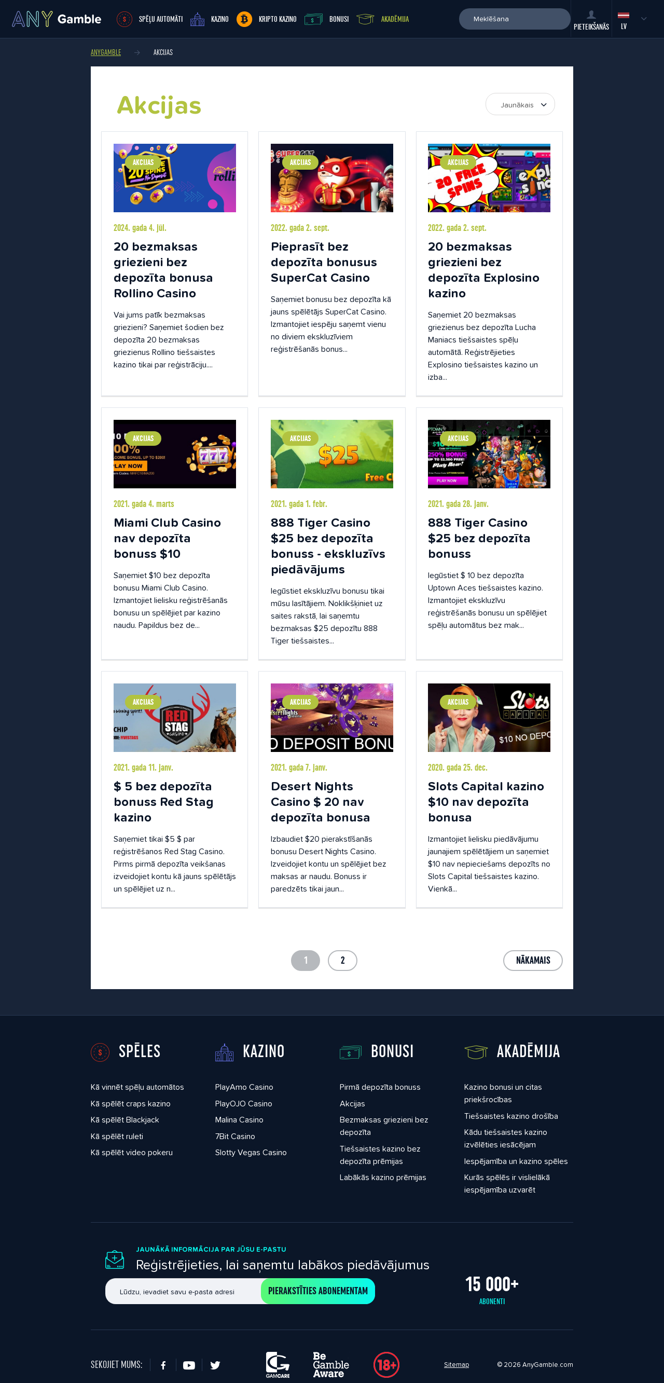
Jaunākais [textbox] (517, 105)
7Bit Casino (235, 1136)
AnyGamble (106, 52)
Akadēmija (382, 19)
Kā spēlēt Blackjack (125, 1120)
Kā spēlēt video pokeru (132, 1152)
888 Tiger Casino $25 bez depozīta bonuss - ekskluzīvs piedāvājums (328, 546)
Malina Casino (239, 1120)
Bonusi (327, 19)
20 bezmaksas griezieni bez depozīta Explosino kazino (484, 269)
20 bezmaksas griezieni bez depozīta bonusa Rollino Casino (163, 269)
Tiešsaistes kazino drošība (511, 1116)
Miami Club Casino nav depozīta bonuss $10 (167, 538)
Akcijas (143, 162)
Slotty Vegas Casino (251, 1152)
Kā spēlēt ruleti (117, 1136)
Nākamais (533, 960)
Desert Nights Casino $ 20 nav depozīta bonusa (320, 801)
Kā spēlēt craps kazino (131, 1103)
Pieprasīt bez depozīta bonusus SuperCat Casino (324, 262)
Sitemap (456, 1364)
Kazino (209, 19)
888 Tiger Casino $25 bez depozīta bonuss (479, 538)
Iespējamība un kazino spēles (516, 1161)
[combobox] (520, 104)
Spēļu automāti (150, 19)
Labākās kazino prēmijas (383, 1177)
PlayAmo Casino (244, 1087)
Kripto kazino (267, 19)
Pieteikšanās (591, 20)
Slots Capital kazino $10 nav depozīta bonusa (486, 801)
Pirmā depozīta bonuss (380, 1087)
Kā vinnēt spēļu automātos (137, 1087)
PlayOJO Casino (243, 1103)
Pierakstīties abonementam (318, 1291)
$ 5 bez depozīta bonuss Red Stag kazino (164, 801)
